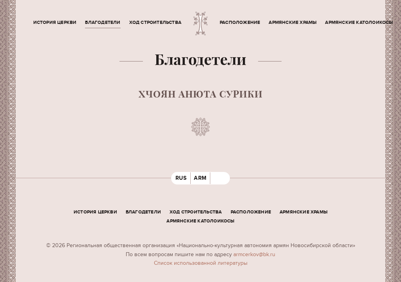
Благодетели (102, 22)
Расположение (240, 22)
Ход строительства (155, 22)
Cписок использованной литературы (200, 263)
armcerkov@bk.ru (254, 254)
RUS (181, 178)
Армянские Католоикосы (359, 22)
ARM (200, 178)
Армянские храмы (292, 22)
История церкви (55, 22)
